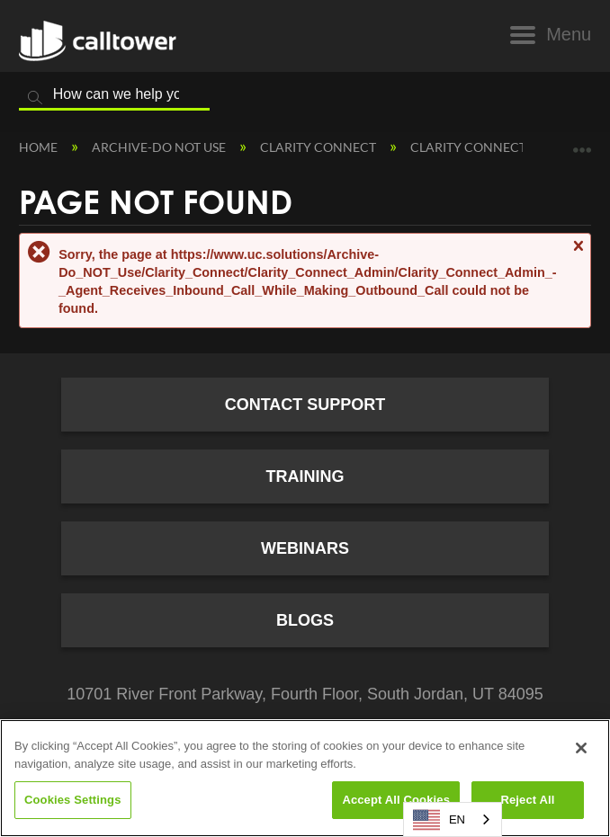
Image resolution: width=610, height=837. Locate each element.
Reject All (527, 799)
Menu (568, 34)
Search (35, 98)
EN (439, 820)
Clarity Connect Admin (493, 147)
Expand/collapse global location (582, 143)
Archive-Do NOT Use (160, 147)
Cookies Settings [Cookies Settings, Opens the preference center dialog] (72, 799)
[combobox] (452, 819)
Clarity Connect (319, 147)
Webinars (305, 548)
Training (304, 476)
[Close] (581, 748)
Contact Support (305, 405)
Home (39, 147)
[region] (305, 778)
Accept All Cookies (396, 799)
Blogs (305, 620)
